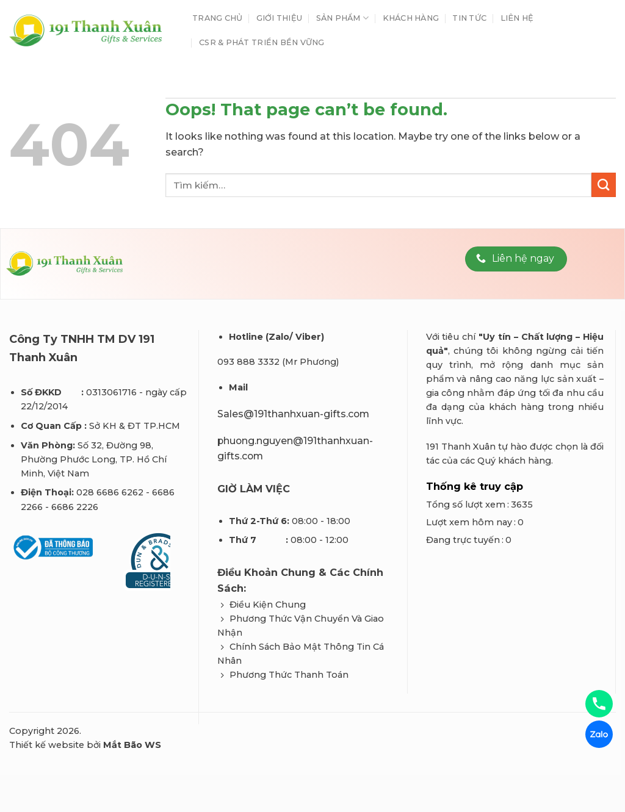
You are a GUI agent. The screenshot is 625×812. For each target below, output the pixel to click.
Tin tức (469, 18)
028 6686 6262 (109, 492)
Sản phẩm (342, 18)
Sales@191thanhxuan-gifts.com (293, 414)
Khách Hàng (411, 18)
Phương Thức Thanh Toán (289, 674)
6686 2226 (74, 506)
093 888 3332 (248, 361)
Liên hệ (517, 18)
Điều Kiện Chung (267, 604)
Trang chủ (217, 18)
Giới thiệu (279, 18)
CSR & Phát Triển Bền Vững (261, 42)
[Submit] (603, 185)
